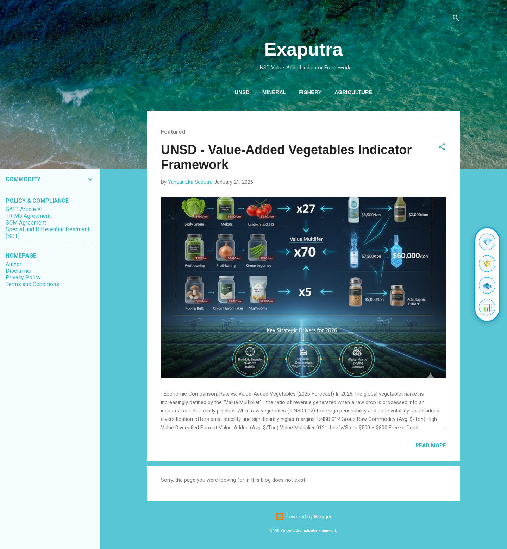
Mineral (274, 92)
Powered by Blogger (304, 516)
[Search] (456, 19)
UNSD (242, 92)
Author (13, 264)
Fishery (310, 92)
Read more (430, 445)
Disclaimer (19, 270)
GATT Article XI (24, 209)
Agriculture (353, 92)
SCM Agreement (26, 222)
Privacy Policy (23, 277)
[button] (442, 148)
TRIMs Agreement (28, 216)
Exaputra (303, 49)
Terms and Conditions (32, 284)
